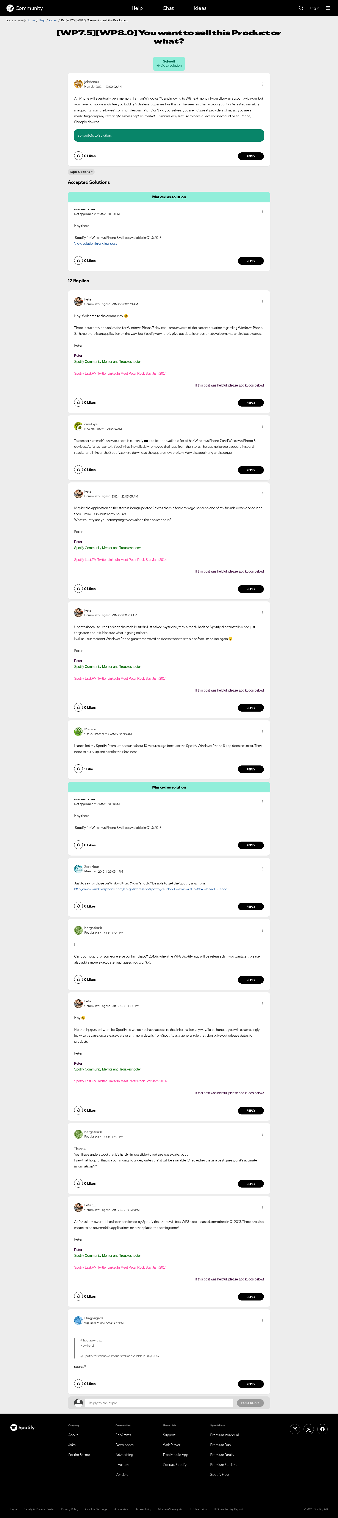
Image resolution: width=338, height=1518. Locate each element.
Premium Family (222, 1454)
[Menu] (328, 8)
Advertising (124, 1454)
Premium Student (223, 1464)
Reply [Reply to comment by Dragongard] (251, 1384)
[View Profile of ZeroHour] (91, 866)
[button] (263, 84)
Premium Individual (224, 1434)
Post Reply (250, 1403)
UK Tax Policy (198, 1509)
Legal (13, 1509)
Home (31, 20)
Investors (123, 1464)
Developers (124, 1444)
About (73, 1434)
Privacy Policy (69, 1509)
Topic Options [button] (80, 172)
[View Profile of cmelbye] (91, 424)
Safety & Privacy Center (39, 1509)
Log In (314, 8)
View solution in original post (95, 243)
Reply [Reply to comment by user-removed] (251, 261)
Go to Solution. (100, 135)
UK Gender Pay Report (228, 1509)
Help (137, 8)
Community (24, 8)
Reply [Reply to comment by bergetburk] (251, 980)
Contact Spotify (175, 1464)
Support (169, 1434)
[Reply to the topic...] (159, 1403)
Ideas (200, 8)
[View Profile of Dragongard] (93, 1318)
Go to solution (171, 65)
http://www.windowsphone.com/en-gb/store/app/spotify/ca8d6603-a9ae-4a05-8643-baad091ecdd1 (151, 889)
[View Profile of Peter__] (90, 299)
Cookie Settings (96, 1509)
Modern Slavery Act (170, 1509)
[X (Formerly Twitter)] (309, 1429)
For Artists (123, 1434)
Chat (168, 8)
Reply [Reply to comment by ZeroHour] (251, 907)
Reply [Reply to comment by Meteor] (251, 769)
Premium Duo (220, 1444)
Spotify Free (219, 1474)
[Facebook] (322, 1429)
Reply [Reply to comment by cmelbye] (251, 470)
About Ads (121, 1509)
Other (53, 20)
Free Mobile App (175, 1454)
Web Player (171, 1444)
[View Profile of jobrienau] (91, 81)
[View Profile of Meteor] (90, 729)
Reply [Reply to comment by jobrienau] (251, 156)
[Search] (301, 8)
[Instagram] (295, 1429)
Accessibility (143, 1509)
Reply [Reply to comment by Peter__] (251, 403)
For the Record (79, 1454)
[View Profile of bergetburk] (93, 927)
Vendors (122, 1474)
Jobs (72, 1444)
